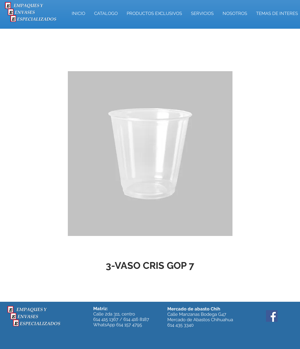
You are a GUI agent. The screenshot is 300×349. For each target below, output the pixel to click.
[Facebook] (272, 316)
